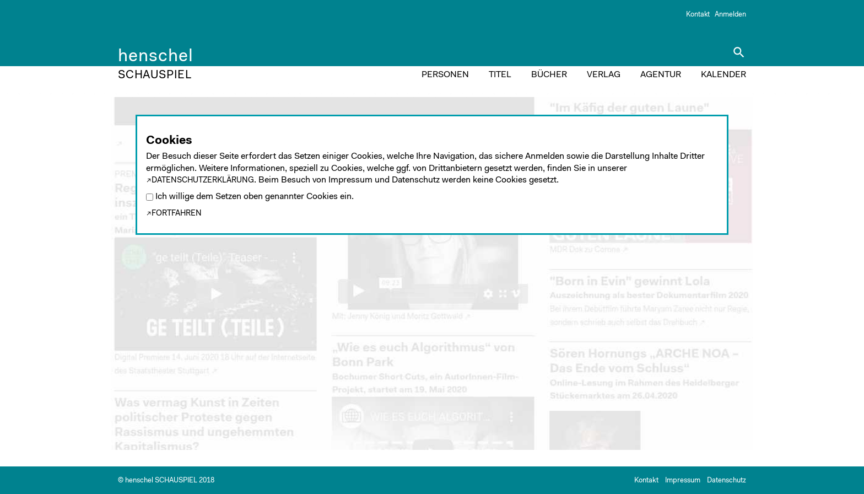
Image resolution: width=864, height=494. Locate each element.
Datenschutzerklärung (203, 180)
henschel (155, 58)
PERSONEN (445, 75)
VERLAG (603, 75)
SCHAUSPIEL (155, 75)
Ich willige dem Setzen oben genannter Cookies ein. (254, 196)
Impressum (682, 480)
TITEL (500, 75)
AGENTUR (660, 75)
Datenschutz (726, 480)
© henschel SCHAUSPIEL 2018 (166, 480)
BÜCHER (549, 75)
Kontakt (698, 14)
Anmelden (730, 14)
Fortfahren (177, 214)
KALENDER (723, 75)
